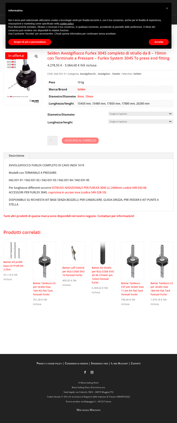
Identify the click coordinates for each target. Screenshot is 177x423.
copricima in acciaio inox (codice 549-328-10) (77, 192)
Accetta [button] (158, 42)
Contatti (136, 363)
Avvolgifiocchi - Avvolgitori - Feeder (100, 73)
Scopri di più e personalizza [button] (30, 42)
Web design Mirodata (88, 410)
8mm (80, 96)
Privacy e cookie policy (49, 363)
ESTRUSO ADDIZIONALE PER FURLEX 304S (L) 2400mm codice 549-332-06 (99, 188)
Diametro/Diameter (61, 114)
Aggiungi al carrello (80, 140)
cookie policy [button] (66, 23)
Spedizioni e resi (99, 363)
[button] (36, 56)
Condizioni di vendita (76, 363)
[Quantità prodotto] (52, 140)
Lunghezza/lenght (60, 122)
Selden (137, 73)
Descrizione (16, 156)
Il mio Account (119, 363)
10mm (89, 96)
